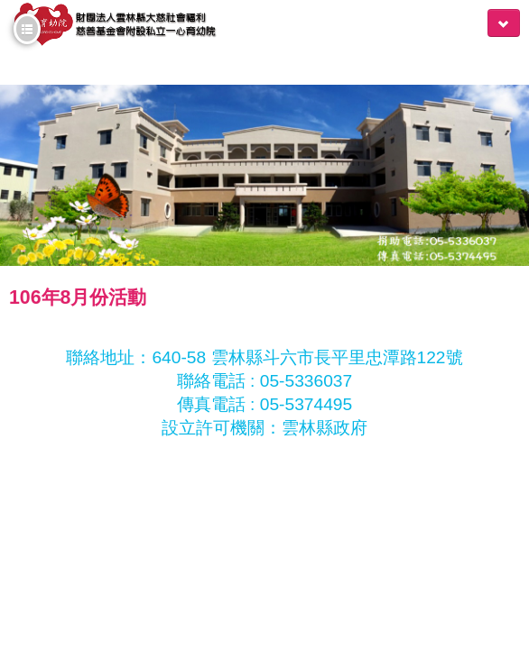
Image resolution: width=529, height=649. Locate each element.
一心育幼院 (114, 29)
